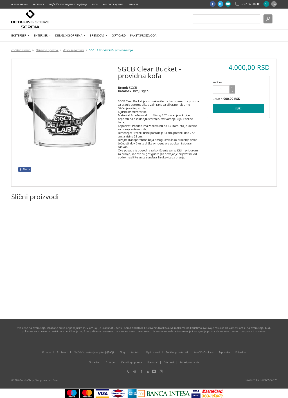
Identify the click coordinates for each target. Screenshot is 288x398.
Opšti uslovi (153, 352)
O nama (46, 352)
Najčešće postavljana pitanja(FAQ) (68, 4)
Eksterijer (20, 35)
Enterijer (42, 35)
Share (24, 169)
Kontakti (135, 352)
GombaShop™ (268, 380)
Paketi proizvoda (143, 35)
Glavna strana (19, 4)
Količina (217, 82)
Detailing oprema (70, 35)
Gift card (119, 35)
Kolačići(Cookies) (204, 352)
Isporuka (224, 352)
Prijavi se (133, 4)
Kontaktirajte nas (113, 4)
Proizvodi (38, 4)
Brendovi (98, 35)
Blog (95, 4)
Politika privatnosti (177, 352)
